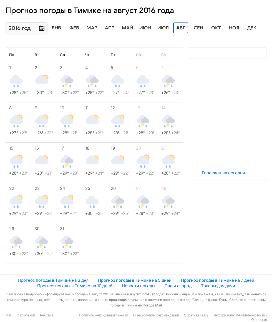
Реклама (46, 315)
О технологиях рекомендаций (156, 315)
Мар (92, 28)
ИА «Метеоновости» (251, 315)
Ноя (234, 28)
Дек (251, 28)
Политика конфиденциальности (103, 315)
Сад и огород (178, 285)
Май (127, 28)
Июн (145, 28)
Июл (163, 28)
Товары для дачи (218, 285)
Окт (216, 28)
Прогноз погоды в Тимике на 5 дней (135, 280)
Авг (180, 28)
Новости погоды (138, 285)
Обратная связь (196, 315)
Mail (9, 315)
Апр (109, 28)
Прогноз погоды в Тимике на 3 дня (53, 280)
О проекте (259, 320)
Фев (74, 28)
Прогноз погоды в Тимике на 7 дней (217, 280)
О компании (26, 315)
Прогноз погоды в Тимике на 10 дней (74, 285)
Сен (198, 28)
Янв (56, 28)
